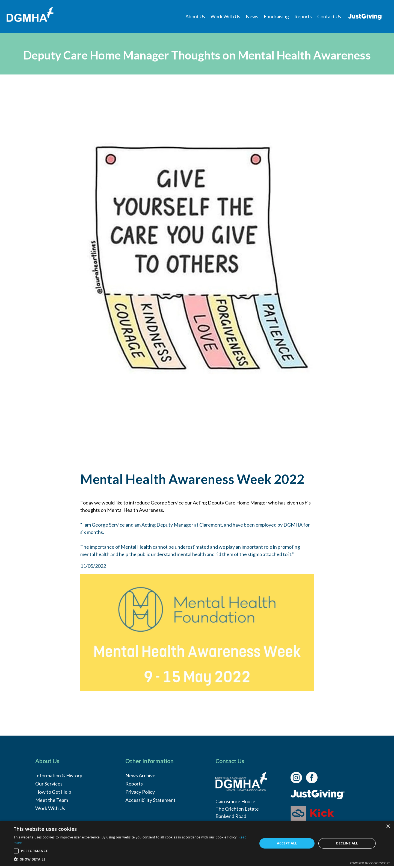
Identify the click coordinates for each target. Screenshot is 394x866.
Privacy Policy (140, 792)
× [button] (388, 827)
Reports (303, 16)
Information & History (58, 775)
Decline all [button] (347, 843)
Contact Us (329, 16)
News (252, 16)
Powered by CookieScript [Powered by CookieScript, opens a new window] (370, 863)
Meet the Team (51, 800)
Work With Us (225, 16)
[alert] (197, 843)
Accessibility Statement (150, 800)
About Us (195, 16)
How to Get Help (53, 792)
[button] (132, 859)
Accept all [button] (287, 843)
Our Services (49, 784)
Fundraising (276, 16)
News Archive (140, 775)
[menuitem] (195, 16)
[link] (298, 777)
